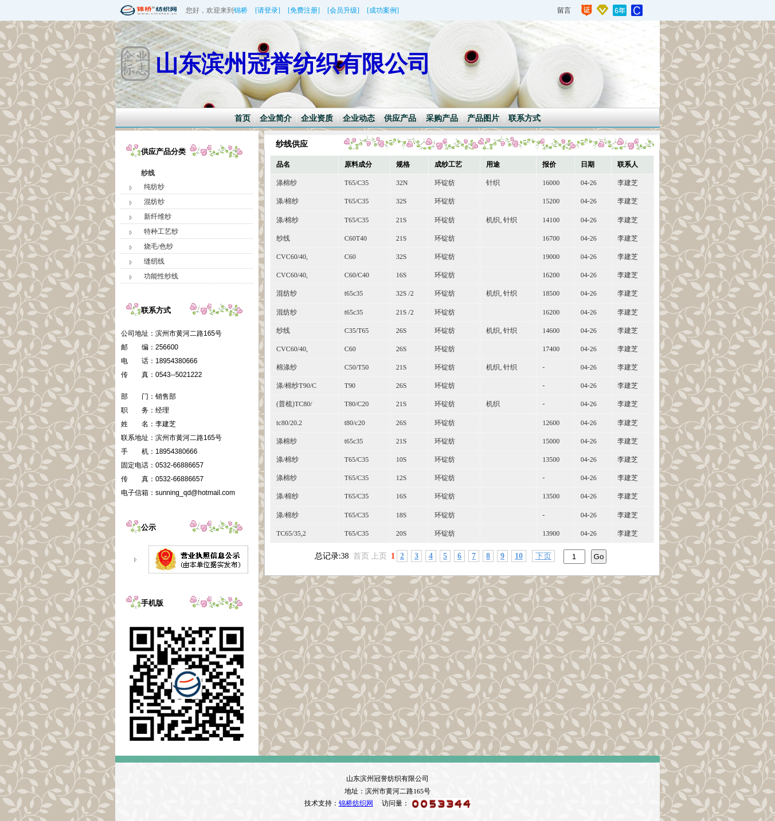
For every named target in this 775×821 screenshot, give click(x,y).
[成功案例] (383, 10)
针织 (493, 183)
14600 (550, 331)
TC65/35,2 (291, 533)
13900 (550, 533)
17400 (550, 349)
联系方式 (524, 118)
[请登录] (267, 10)
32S (401, 201)
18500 (550, 293)
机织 (493, 404)
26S (401, 331)
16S (401, 275)
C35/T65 (357, 331)
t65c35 (354, 293)
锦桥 (241, 10)
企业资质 (317, 118)
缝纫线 (154, 261)
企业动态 (359, 118)
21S (401, 220)
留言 (564, 10)
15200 (550, 201)
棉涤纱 (286, 367)
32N (402, 183)
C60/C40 (357, 275)
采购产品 (442, 118)
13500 (550, 459)
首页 (242, 118)
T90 (350, 386)
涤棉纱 (286, 183)
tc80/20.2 (289, 423)
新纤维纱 (157, 217)
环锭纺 (445, 183)
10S (401, 459)
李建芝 (627, 183)
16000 (550, 183)
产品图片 (483, 118)
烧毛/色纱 (158, 246)
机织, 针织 (501, 220)
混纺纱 (154, 202)
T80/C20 (357, 404)
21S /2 (405, 312)
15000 (550, 441)
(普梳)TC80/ (294, 404)
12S (401, 478)
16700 (550, 238)
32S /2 (405, 293)
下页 (543, 556)
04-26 (589, 183)
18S (401, 515)
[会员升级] (343, 10)
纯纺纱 (154, 187)
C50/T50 (357, 367)
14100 (550, 220)
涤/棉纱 (287, 201)
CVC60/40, (292, 257)
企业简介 (276, 118)
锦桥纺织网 (356, 803)
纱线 (148, 173)
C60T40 (356, 238)
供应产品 (400, 118)
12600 (550, 423)
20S (401, 533)
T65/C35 (357, 183)
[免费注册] (304, 10)
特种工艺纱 (161, 231)
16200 (550, 275)
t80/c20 (355, 423)
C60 (350, 257)
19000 (550, 257)
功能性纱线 (161, 276)
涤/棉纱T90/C (296, 386)
